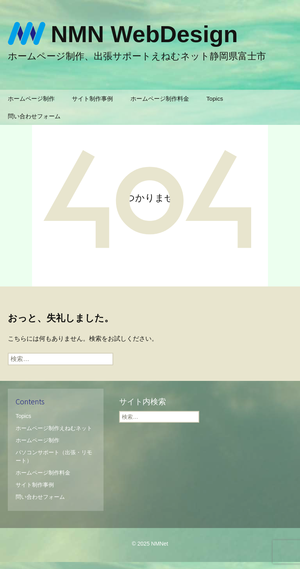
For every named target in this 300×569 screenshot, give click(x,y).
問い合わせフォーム (34, 116)
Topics (214, 98)
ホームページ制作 (31, 98)
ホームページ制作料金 (159, 98)
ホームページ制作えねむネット (54, 428)
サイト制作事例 (92, 98)
